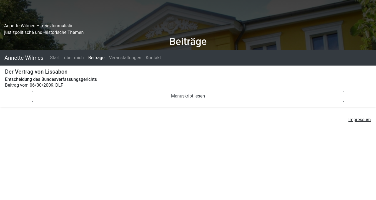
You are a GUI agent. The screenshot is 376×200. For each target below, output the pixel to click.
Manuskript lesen (188, 96)
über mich (74, 57)
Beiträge (96, 57)
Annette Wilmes (23, 57)
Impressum (360, 119)
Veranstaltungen (125, 57)
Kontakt (153, 57)
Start (54, 57)
